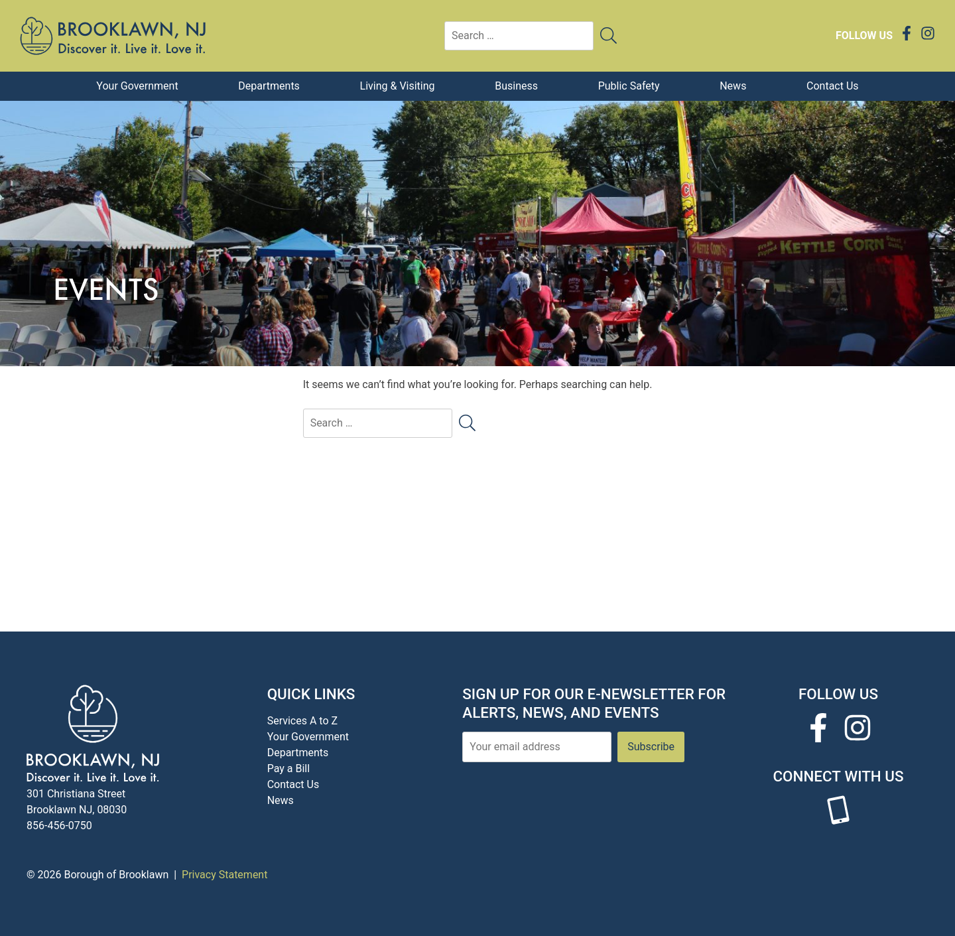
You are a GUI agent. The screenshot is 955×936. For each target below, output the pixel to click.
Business (516, 86)
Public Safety (629, 86)
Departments (269, 86)
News (733, 86)
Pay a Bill (288, 768)
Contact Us (832, 86)
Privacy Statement (224, 874)
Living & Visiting (397, 86)
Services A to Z (302, 720)
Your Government (137, 86)
